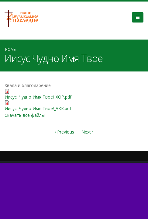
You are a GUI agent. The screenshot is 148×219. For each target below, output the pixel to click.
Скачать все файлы (25, 115)
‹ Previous (64, 132)
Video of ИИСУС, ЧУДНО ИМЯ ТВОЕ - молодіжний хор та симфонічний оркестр (109, 105)
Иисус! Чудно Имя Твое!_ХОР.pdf (38, 97)
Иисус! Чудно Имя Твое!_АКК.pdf (38, 108)
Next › (87, 132)
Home (10, 49)
